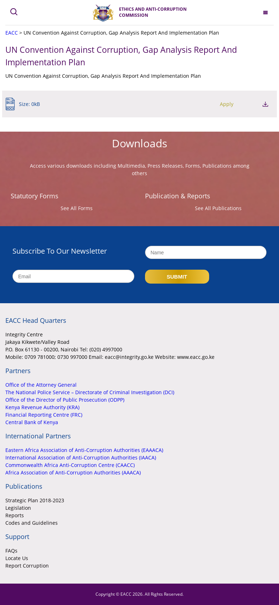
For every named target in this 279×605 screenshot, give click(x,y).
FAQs (11, 550)
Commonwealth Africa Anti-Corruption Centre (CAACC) (70, 465)
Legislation (18, 507)
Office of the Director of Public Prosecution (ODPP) (64, 399)
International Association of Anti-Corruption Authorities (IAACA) (80, 457)
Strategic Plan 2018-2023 (34, 500)
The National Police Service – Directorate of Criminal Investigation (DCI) (89, 392)
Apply (226, 104)
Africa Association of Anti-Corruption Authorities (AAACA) (73, 472)
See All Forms (77, 208)
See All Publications (218, 208)
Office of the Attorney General (41, 384)
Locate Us (16, 558)
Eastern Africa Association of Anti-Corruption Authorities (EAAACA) (84, 450)
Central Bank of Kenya (31, 422)
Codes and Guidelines (31, 522)
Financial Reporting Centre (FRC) (43, 414)
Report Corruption (27, 565)
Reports (14, 515)
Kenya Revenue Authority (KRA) (42, 407)
